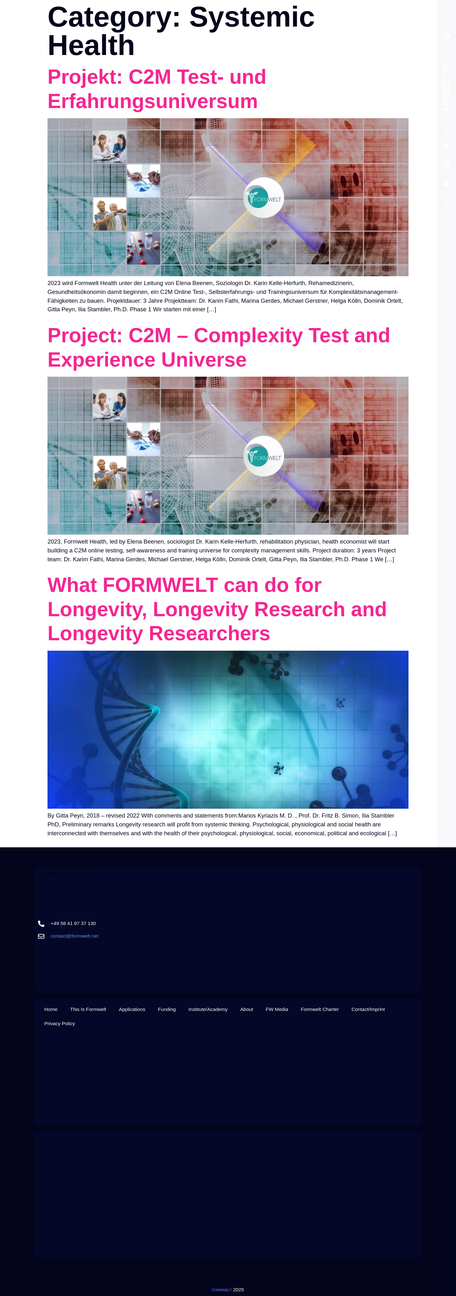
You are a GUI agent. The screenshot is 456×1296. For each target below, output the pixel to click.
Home (50, 1009)
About (246, 1009)
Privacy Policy (59, 1023)
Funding (167, 1009)
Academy (445, 88)
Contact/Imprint (368, 1009)
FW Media (277, 1009)
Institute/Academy (207, 1009)
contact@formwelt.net (74, 936)
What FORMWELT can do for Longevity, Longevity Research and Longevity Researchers (217, 609)
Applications (132, 1009)
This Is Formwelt (88, 1009)
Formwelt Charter (320, 1009)
